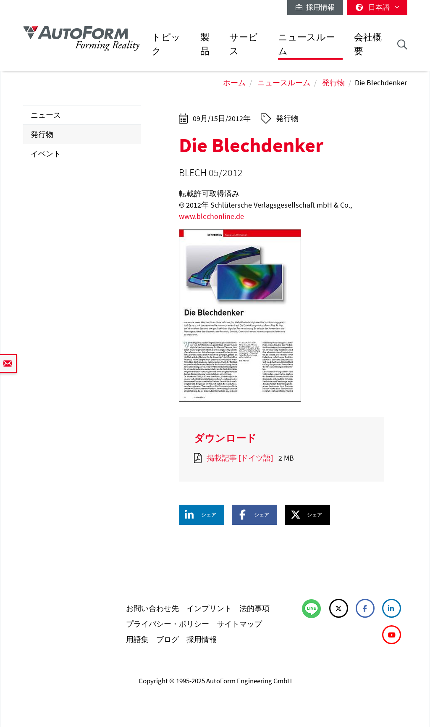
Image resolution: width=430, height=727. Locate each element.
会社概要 (368, 44)
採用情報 (315, 7)
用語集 (137, 639)
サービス (243, 44)
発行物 (333, 82)
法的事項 (254, 608)
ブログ (167, 639)
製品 (205, 44)
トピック (166, 44)
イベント (46, 153)
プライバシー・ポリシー (167, 624)
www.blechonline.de (211, 216)
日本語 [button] (377, 7)
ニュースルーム (306, 44)
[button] (201, 515)
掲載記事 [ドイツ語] (240, 458)
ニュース (46, 115)
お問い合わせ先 (152, 608)
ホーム (234, 82)
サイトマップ (239, 624)
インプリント (209, 608)
